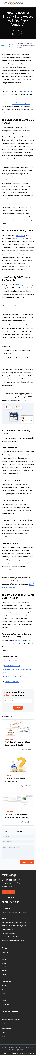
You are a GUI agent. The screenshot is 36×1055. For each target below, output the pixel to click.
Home (2, 46)
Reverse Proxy (10, 45)
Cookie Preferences (28, 1053)
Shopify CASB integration (21, 103)
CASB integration (21, 285)
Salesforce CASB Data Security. (15, 677)
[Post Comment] (27, 862)
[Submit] (18, 708)
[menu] (30, 4)
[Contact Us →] (8, 892)
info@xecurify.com (18, 641)
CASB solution (20, 235)
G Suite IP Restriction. (12, 681)
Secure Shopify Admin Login (13, 661)
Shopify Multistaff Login (12, 665)
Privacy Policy (6, 1053)
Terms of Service (16, 1053)
